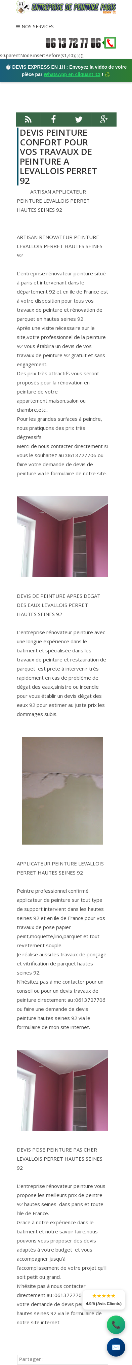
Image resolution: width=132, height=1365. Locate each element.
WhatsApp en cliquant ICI (72, 74)
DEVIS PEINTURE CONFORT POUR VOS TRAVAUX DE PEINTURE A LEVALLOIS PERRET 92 (58, 156)
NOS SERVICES (37, 26)
